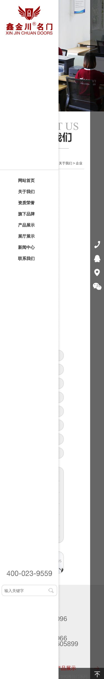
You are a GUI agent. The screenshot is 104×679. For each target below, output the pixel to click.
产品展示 (26, 225)
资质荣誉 (26, 202)
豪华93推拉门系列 (72, 676)
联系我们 (26, 258)
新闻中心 (26, 247)
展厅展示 (26, 236)
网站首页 (26, 180)
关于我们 (26, 191)
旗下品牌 (26, 213)
